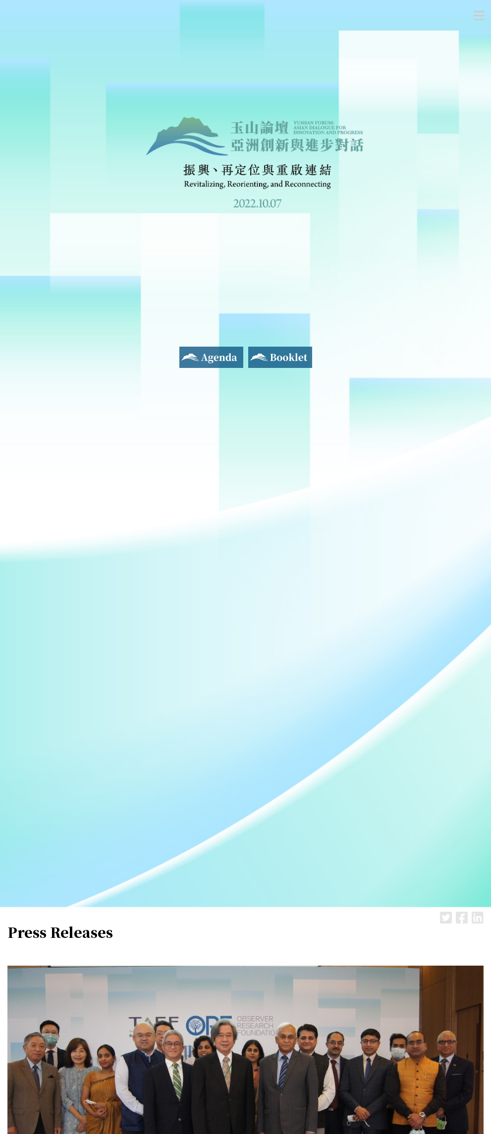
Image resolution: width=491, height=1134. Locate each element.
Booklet (263, 353)
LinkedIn (478, 917)
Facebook (462, 917)
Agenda (192, 353)
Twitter (446, 917)
